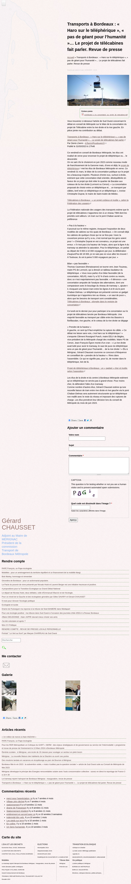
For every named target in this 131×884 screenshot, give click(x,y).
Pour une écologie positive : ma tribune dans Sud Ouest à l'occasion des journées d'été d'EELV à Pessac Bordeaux (50, 613)
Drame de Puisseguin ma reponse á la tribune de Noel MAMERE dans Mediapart (36, 609)
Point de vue (63, 866)
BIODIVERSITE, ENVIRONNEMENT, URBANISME (89, 857)
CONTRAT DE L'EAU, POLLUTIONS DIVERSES (17, 854)
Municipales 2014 (43, 847)
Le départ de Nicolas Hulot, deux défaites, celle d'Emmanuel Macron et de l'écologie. (37, 593)
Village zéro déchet (15, 801)
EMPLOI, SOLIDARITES (80, 869)
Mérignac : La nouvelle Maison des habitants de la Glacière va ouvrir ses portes (35, 756)
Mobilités (5, 860)
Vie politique (77, 860)
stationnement (13, 805)
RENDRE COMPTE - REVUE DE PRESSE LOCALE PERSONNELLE (31, 629)
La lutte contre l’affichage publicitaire (84, 851)
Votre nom (74, 435)
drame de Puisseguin (16, 808)
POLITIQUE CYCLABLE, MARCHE (13, 869)
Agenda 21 (76, 854)
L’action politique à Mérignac (81, 863)
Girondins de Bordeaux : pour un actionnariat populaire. (25, 581)
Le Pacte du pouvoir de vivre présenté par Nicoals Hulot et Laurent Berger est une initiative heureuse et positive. (49, 584)
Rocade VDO (6, 879)
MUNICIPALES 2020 (44, 854)
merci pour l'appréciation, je (19, 798)
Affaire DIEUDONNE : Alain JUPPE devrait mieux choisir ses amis (29, 617)
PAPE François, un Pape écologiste (17, 568)
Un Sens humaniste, (16, 827)
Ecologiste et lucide (10, 605)
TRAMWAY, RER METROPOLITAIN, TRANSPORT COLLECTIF (22, 876)
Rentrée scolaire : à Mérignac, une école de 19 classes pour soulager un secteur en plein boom (42, 752)
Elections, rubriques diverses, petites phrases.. (87, 873)
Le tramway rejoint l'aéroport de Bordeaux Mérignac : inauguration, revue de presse (37, 779)
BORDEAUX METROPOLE (81, 866)
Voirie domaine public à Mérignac (12, 866)
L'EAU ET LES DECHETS (12, 844)
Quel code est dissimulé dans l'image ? (91, 503)
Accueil (70, 57)
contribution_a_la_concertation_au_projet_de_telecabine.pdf (105, 115)
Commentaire (76, 455)
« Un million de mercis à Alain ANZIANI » (19, 737)
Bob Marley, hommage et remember (17, 576)
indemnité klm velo (15, 817)
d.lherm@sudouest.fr (95, 143)
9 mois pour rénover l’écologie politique (18, 601)
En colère (11, 824)
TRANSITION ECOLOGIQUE (84, 844)
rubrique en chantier (79, 847)
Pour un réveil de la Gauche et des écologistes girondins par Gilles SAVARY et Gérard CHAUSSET (43, 597)
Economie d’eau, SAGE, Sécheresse (13, 847)
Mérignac (62, 863)
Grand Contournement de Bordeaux (13, 873)
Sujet (71, 445)
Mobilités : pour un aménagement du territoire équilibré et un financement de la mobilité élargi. (41, 572)
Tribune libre (64, 860)
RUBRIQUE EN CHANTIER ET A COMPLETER (52, 857)
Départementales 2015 (44, 851)
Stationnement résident (17, 811)
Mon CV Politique (9, 625)
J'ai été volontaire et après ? (14, 621)
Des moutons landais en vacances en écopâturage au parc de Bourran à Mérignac (36, 760)
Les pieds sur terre (15, 820)
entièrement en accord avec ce (20, 814)
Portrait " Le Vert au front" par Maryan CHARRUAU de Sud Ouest (29, 633)
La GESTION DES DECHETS (11, 851)
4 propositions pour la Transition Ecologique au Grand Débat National (31, 589)
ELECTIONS (42, 844)
